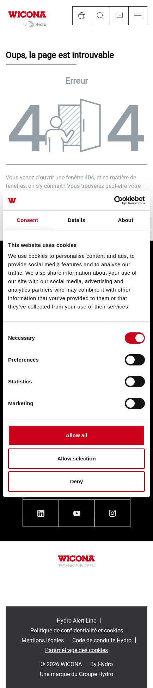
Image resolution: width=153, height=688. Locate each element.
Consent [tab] (27, 220)
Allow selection (76, 458)
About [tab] (125, 220)
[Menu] (137, 15)
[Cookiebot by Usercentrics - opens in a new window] (114, 200)
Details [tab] (76, 220)
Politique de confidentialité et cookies (76, 630)
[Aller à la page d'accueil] (27, 18)
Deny (76, 481)
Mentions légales (43, 640)
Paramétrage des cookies (76, 650)
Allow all (76, 435)
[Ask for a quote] (119, 15)
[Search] (100, 15)
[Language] (81, 15)
